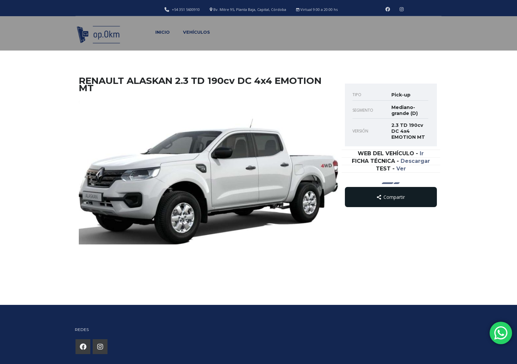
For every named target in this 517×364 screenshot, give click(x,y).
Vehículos (196, 32)
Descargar (415, 161)
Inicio (162, 32)
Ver (401, 168)
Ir (422, 153)
